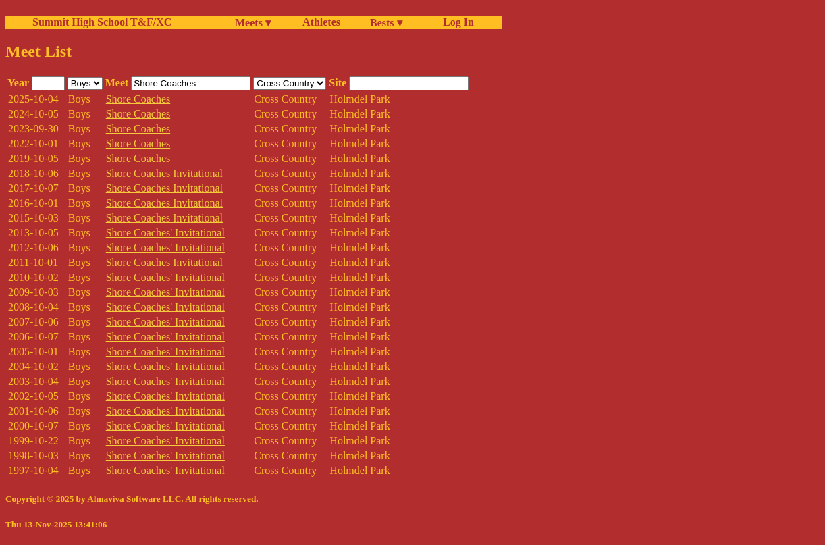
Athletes (321, 22)
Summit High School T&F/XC (101, 22)
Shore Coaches (138, 99)
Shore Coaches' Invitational (165, 232)
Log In (455, 22)
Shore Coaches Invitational (164, 173)
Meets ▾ (253, 22)
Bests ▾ (386, 22)
